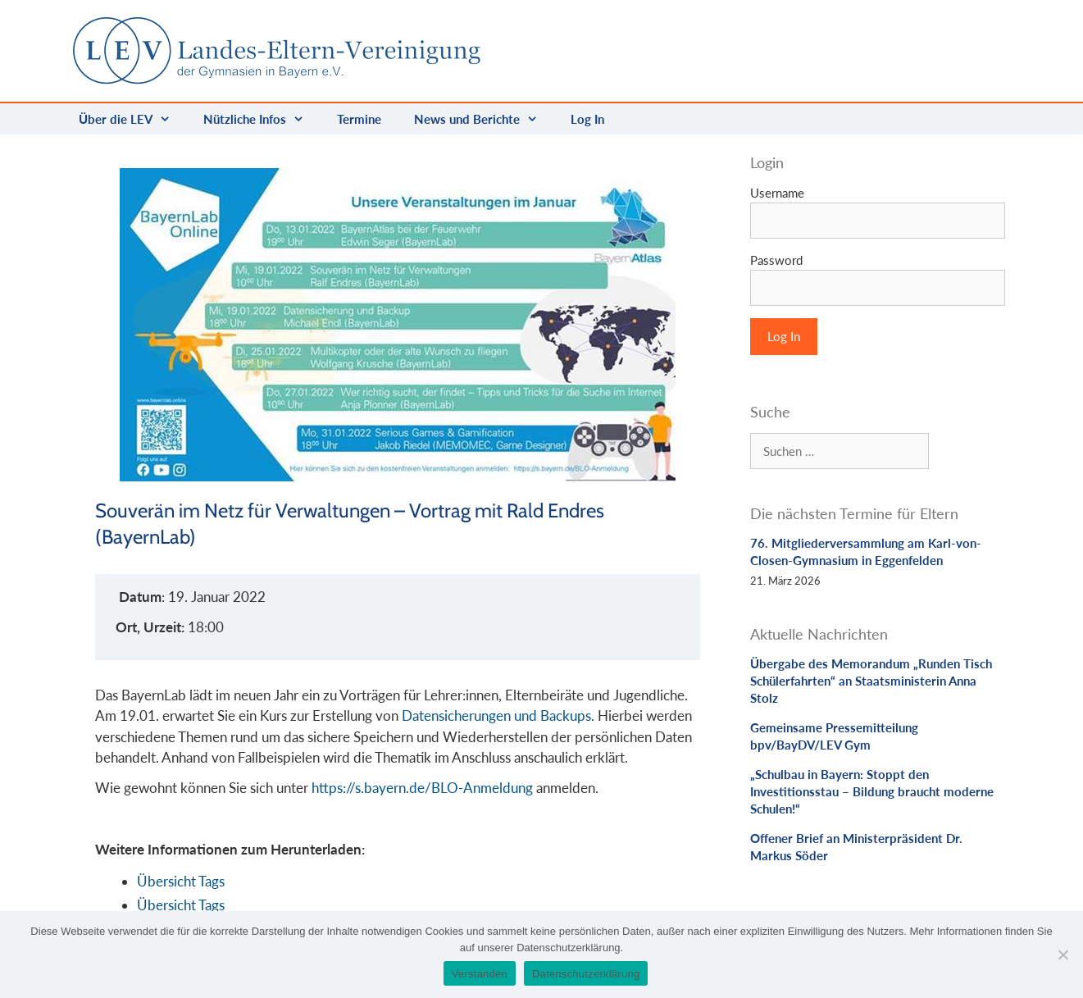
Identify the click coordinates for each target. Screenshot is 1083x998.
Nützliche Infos (262, 118)
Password (776, 260)
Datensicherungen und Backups (496, 715)
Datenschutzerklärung (585, 974)
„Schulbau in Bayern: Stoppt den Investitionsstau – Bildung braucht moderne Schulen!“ (872, 791)
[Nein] (1062, 954)
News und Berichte (484, 118)
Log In (587, 119)
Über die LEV (133, 118)
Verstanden (479, 974)
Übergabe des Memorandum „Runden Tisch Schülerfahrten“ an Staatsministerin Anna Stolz (871, 680)
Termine (359, 119)
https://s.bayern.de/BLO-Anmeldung (422, 787)
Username (777, 192)
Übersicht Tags (181, 881)
